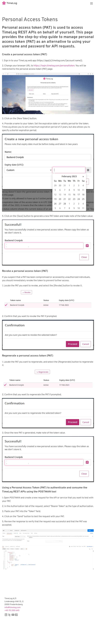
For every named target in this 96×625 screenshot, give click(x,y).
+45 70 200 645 (11, 610)
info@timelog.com (12, 607)
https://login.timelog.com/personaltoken (54, 65)
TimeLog (9, 3)
